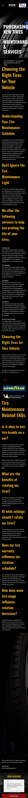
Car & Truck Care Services (9, 768)
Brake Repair (5, 766)
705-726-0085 (5, 259)
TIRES (5, 64)
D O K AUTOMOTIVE (9, 61)
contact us (4, 261)
